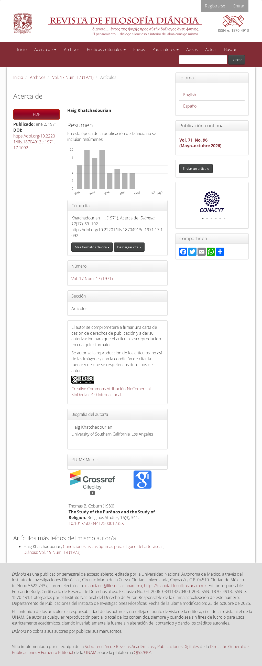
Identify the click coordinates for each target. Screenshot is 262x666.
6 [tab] (224, 218)
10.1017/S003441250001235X (96, 523)
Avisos (192, 49)
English (189, 95)
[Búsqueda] (203, 59)
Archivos (71, 49)
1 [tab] (202, 218)
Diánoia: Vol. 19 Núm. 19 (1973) (52, 552)
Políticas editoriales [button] (106, 49)
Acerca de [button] (45, 49)
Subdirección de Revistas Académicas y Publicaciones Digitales (142, 646)
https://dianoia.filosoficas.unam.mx (175, 585)
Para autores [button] (165, 49)
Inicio (22, 49)
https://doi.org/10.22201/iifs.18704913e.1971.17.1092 (34, 142)
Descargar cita (129, 247)
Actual (210, 49)
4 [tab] (216, 218)
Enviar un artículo (196, 168)
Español (190, 106)
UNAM (90, 652)
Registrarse (215, 6)
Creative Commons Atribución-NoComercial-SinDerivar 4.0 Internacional (111, 391)
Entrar (238, 6)
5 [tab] (220, 218)
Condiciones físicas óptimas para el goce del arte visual (113, 546)
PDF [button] (36, 114)
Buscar (230, 49)
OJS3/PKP (142, 652)
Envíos (139, 49)
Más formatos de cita (92, 247)
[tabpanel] (212, 201)
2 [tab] (207, 218)
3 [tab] (211, 218)
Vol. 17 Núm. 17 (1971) (72, 77)
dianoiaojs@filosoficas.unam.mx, (114, 585)
